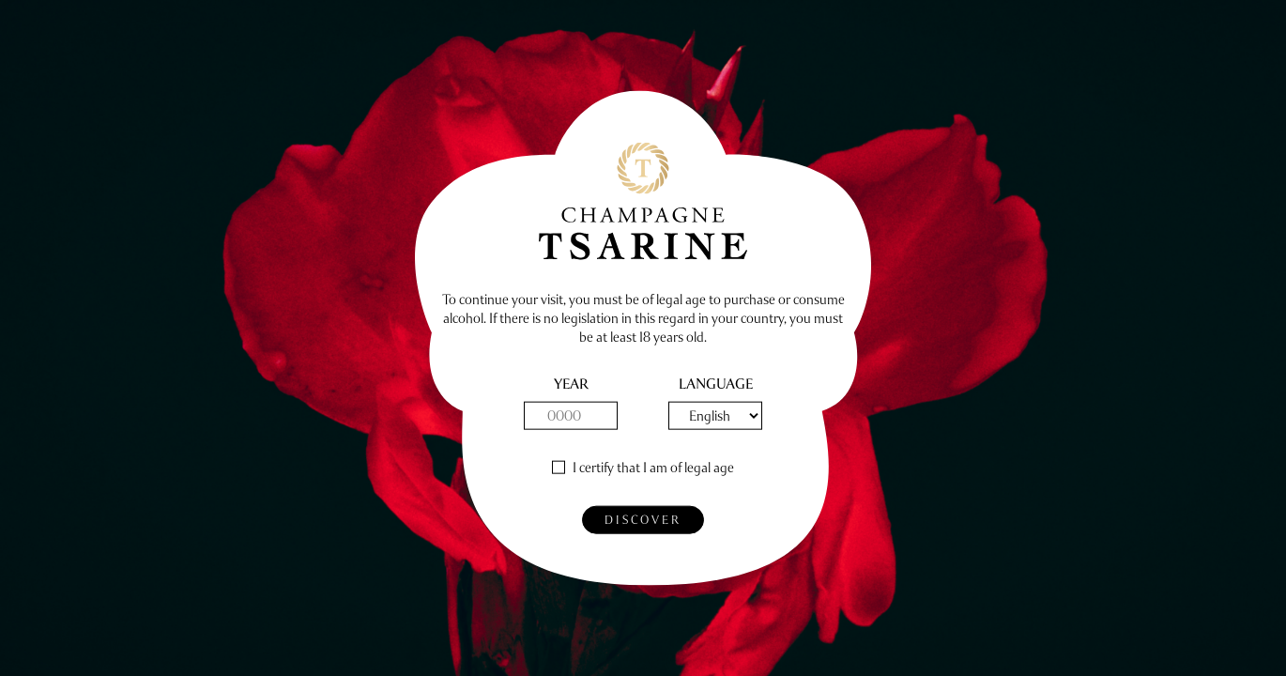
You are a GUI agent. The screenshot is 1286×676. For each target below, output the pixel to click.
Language (716, 384)
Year (571, 384)
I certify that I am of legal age (653, 468)
